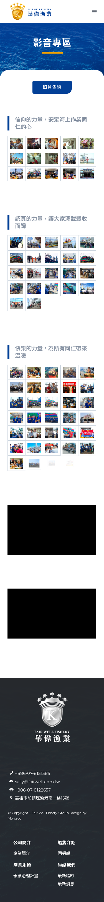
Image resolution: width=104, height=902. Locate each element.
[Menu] (93, 11)
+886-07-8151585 (32, 773)
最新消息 (66, 883)
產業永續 (22, 865)
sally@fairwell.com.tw (37, 781)
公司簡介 (22, 842)
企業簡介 (21, 853)
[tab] (52, 87)
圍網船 (64, 853)
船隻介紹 (66, 842)
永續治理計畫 (25, 875)
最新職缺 (66, 875)
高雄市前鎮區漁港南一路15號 (42, 798)
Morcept (14, 818)
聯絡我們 (66, 865)
